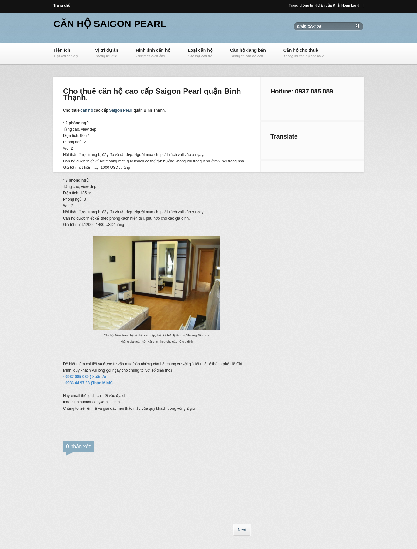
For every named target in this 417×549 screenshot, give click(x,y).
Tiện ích (65, 53)
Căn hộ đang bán (248, 53)
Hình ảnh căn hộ (153, 53)
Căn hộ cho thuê (303, 53)
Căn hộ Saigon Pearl (109, 23)
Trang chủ (61, 5)
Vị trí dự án (106, 53)
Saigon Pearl (120, 110)
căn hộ (86, 110)
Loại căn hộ (200, 53)
